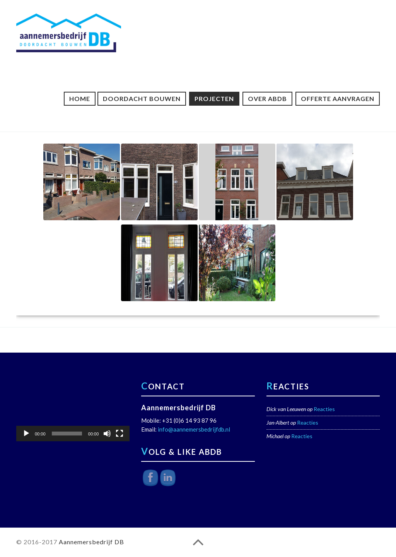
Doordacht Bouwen (142, 98)
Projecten (214, 98)
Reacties (324, 409)
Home (79, 98)
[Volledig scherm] (119, 433)
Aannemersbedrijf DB (91, 541)
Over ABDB (267, 98)
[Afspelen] (26, 433)
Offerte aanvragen (337, 98)
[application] (73, 409)
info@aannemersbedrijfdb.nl (194, 429)
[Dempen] (107, 433)
